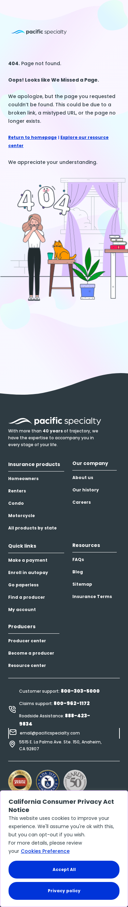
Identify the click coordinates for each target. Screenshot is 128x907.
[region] (64, 848)
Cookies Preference (45, 851)
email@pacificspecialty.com (50, 733)
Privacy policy (64, 891)
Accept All (64, 869)
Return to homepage (32, 137)
